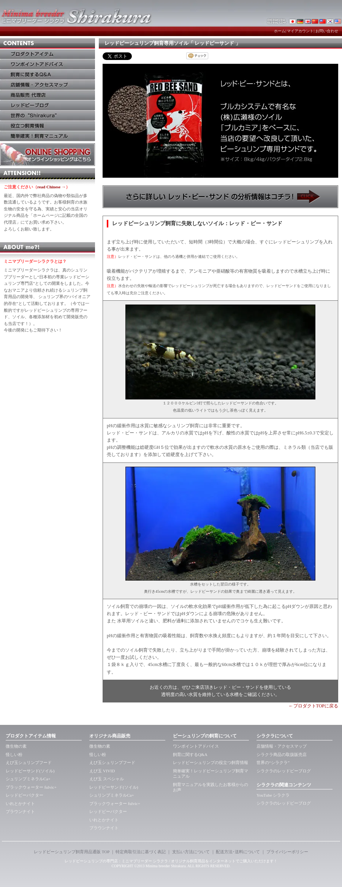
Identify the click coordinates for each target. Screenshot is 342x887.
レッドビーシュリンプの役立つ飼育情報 (210, 762)
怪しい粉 (14, 754)
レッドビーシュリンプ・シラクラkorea (330, 21)
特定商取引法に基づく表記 (141, 851)
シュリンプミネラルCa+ (28, 779)
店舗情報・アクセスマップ (281, 746)
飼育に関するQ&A (47, 74)
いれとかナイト (20, 803)
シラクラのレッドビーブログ (283, 771)
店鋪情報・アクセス (47, 85)
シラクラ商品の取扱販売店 (281, 754)
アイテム (47, 54)
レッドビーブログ (47, 105)
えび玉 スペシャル (106, 779)
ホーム (279, 31)
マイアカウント (300, 31)
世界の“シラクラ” (273, 762)
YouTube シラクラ (273, 795)
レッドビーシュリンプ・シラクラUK (308, 21)
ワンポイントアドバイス (47, 64)
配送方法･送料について (238, 851)
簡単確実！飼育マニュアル (47, 136)
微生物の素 (16, 746)
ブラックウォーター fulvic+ (31, 787)
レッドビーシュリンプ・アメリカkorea (338, 21)
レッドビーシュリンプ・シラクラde (300, 21)
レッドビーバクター (24, 795)
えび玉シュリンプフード (29, 762)
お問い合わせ (326, 31)
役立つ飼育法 (47, 126)
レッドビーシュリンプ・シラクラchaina (315, 21)
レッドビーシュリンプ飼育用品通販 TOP (71, 851)
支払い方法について (191, 851)
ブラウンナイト (20, 811)
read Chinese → (51, 187)
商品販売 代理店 (47, 95)
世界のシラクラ (47, 115)
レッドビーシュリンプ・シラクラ (292, 21)
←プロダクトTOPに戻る (313, 706)
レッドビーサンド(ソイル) (30, 771)
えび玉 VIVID (102, 771)
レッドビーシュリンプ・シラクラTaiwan (323, 21)
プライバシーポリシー (287, 851)
